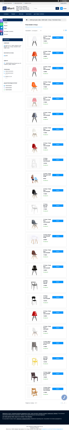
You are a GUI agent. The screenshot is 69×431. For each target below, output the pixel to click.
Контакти (28, 14)
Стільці (49, 19)
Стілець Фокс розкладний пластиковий (46, 389)
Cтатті (5, 28)
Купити (57, 37)
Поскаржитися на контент (47, 429)
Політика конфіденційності (57, 429)
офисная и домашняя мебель (23, 418)
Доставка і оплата (39, 14)
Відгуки (5, 25)
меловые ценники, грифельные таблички (48, 413)
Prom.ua (41, 426)
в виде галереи (63, 31)
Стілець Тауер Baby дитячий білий (47, 175)
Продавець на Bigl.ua (34, 427)
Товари (13, 14)
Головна (6, 14)
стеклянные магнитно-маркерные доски (20, 413)
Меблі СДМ (44, 19)
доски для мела (34, 413)
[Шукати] (57, 8)
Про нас (21, 14)
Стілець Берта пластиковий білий (47, 236)
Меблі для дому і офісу (35, 19)
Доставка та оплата (8, 31)
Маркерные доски (7, 413)
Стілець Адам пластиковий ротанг (47, 373)
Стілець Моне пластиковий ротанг (47, 343)
